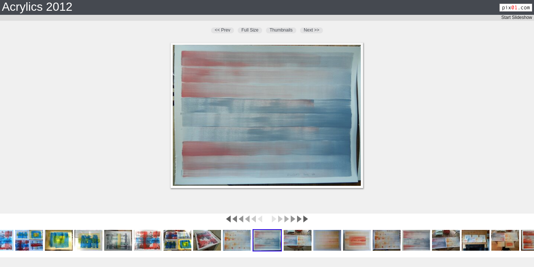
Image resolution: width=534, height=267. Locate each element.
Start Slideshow (516, 17)
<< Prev (222, 30)
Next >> (311, 30)
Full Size (249, 30)
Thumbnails (281, 30)
